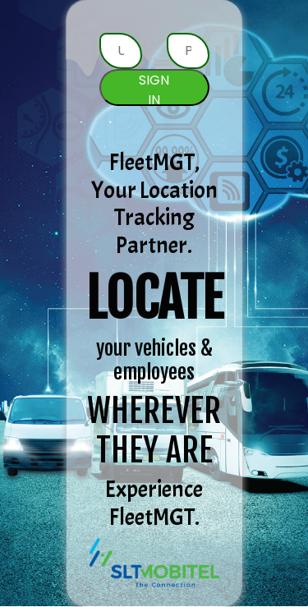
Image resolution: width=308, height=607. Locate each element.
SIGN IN (154, 88)
